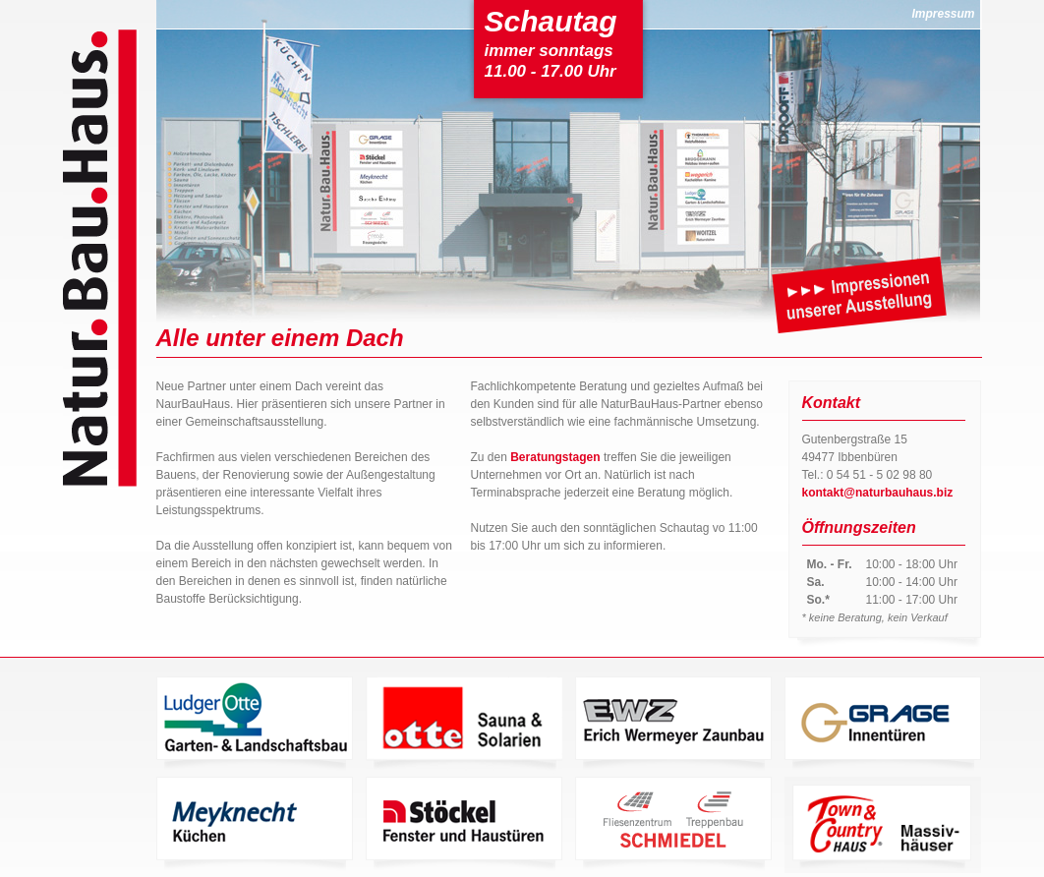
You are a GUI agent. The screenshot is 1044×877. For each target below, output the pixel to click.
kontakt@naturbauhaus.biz (878, 492)
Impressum (942, 14)
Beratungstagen (555, 457)
